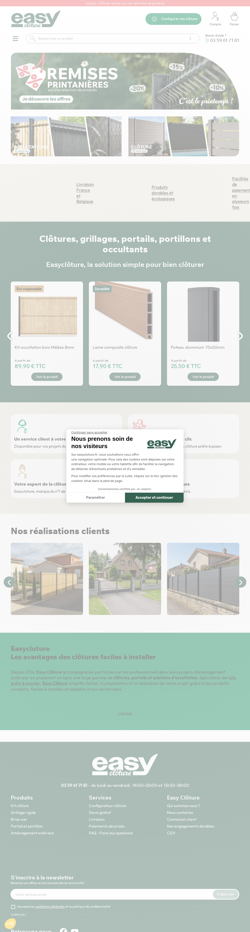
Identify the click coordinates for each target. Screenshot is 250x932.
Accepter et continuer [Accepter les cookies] (154, 498)
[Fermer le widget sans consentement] (89, 432)
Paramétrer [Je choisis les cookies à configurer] (95, 498)
